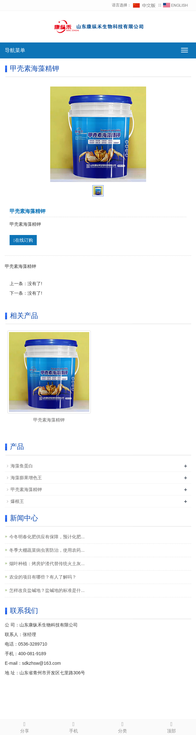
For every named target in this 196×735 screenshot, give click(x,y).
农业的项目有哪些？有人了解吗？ (42, 577)
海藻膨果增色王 (26, 477)
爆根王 (17, 501)
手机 (73, 726)
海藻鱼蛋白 (22, 465)
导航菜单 (15, 50)
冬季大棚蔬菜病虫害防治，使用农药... (47, 550)
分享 (24, 726)
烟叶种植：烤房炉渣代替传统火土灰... (47, 563)
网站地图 (154, 700)
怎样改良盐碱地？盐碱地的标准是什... (47, 590)
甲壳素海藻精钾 (49, 419)
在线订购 (23, 240)
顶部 (171, 726)
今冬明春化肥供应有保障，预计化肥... (47, 536)
